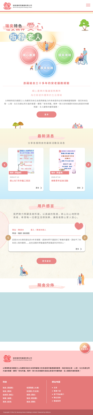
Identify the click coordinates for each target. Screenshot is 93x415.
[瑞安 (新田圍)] (46, 240)
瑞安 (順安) (7, 391)
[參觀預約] (84, 347)
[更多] (46, 115)
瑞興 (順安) (31, 394)
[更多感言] (46, 264)
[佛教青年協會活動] (67, 172)
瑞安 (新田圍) (32, 398)
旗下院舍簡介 (59, 394)
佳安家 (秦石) (8, 394)
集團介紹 (57, 391)
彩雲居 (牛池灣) (33, 391)
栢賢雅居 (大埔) (33, 387)
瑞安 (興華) (31, 401)
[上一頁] (4, 167)
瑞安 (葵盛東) (8, 387)
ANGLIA (48, 412)
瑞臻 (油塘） (8, 398)
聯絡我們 (57, 401)
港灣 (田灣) (7, 401)
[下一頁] (88, 167)
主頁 (55, 387)
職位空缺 (57, 397)
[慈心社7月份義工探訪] (26, 172)
